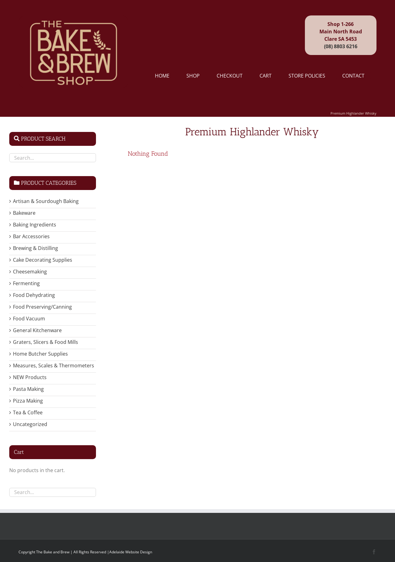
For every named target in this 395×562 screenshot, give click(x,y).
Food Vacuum (29, 318)
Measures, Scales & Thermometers (53, 365)
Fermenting (26, 283)
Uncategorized (30, 424)
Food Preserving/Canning (42, 306)
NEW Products (30, 377)
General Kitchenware (37, 330)
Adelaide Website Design (130, 552)
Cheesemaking (30, 271)
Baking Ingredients (34, 224)
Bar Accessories (31, 236)
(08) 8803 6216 (340, 46)
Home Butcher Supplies (40, 353)
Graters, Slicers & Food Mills (45, 342)
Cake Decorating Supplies (42, 259)
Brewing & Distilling (35, 248)
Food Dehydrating (34, 295)
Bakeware (24, 212)
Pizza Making (28, 400)
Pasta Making (28, 389)
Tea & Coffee (28, 412)
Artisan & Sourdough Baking (46, 201)
